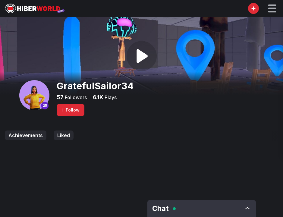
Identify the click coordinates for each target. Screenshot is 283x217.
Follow (70, 109)
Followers (75, 97)
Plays (110, 97)
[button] (272, 8)
